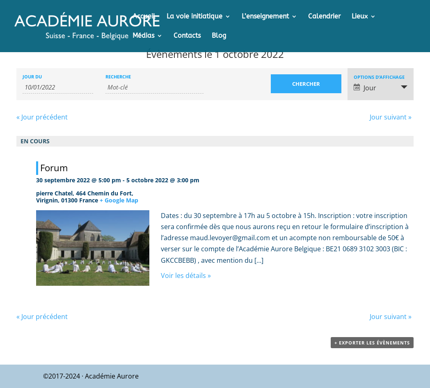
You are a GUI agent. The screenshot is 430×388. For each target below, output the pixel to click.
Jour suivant (391, 117)
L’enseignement (265, 17)
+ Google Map (119, 200)
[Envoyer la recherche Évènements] (306, 83)
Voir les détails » (186, 275)
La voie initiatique (194, 17)
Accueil (144, 17)
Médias (143, 36)
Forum (54, 167)
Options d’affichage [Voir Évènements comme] (379, 77)
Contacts (187, 36)
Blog (219, 36)
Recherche (118, 76)
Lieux (360, 17)
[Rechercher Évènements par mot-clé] (154, 87)
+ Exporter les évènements (372, 343)
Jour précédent (42, 117)
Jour (365, 87)
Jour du (32, 76)
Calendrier (324, 17)
